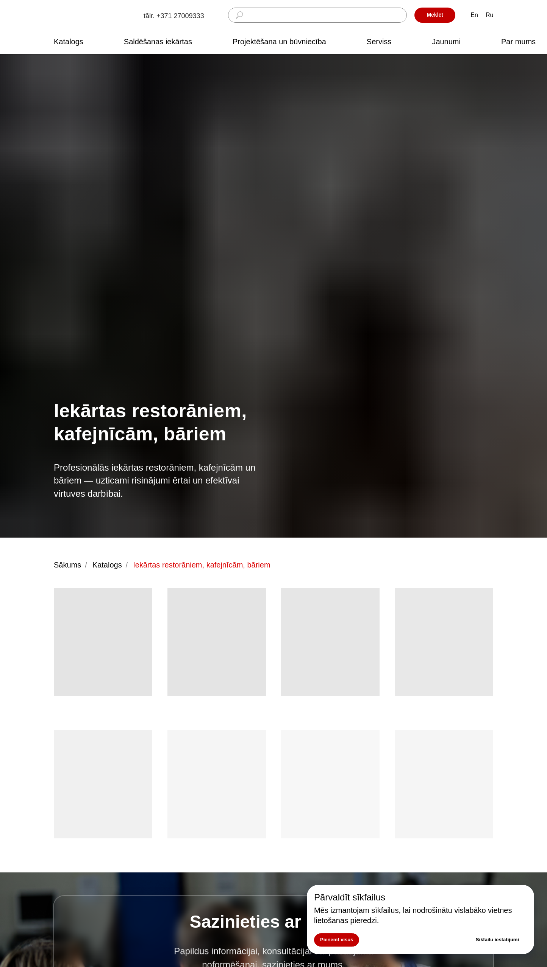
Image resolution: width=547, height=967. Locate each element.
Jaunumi (446, 41)
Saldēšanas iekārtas (158, 41)
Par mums (518, 41)
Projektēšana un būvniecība (279, 41)
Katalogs (68, 41)
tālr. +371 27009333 (174, 16)
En (474, 15)
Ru (489, 15)
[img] (92, 15)
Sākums (67, 565)
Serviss (379, 41)
